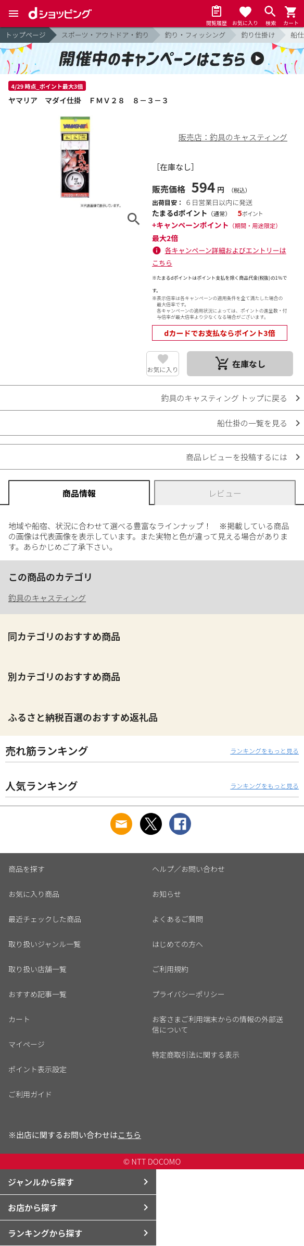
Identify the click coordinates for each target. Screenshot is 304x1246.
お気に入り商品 (33, 894)
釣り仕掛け (258, 35)
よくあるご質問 (177, 919)
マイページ (26, 1044)
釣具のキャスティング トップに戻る (224, 398)
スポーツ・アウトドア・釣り (105, 35)
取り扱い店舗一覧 (37, 969)
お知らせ (166, 894)
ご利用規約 (170, 969)
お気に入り (163, 369)
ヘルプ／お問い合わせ (188, 869)
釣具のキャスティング (47, 597)
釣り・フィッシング (195, 35)
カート (19, 1019)
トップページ (25, 35)
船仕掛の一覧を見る (252, 423)
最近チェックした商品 (44, 919)
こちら (129, 1134)
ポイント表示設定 (37, 1069)
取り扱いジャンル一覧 (44, 944)
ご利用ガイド (30, 1094)
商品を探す (26, 869)
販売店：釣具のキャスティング (233, 136)
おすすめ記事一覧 (37, 994)
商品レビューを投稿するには (236, 457)
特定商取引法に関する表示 (195, 1054)
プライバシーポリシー (188, 994)
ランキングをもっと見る (264, 750)
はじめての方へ (177, 944)
